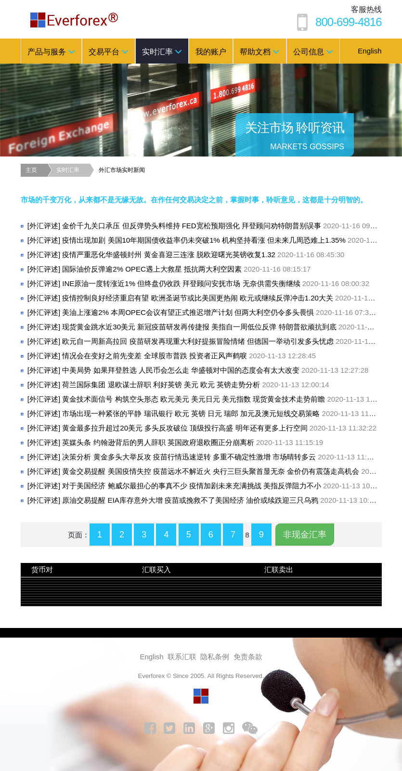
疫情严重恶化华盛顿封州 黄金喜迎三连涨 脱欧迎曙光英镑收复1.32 (186, 254)
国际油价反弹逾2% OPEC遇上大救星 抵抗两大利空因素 (169, 269)
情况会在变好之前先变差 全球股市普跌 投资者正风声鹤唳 (171, 356)
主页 (31, 170)
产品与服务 (51, 51)
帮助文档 (260, 51)
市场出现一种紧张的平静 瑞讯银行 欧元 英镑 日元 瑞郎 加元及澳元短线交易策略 (208, 413)
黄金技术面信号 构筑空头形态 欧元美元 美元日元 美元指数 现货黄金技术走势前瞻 (210, 399)
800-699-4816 (348, 21)
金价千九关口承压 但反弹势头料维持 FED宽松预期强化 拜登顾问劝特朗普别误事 (208, 226)
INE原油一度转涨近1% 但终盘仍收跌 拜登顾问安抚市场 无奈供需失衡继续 (198, 283)
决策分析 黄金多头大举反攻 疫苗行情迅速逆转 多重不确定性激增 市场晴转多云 (206, 457)
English (369, 51)
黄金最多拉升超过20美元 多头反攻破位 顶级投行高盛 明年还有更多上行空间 (201, 428)
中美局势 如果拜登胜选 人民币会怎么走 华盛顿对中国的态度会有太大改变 (197, 370)
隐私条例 (214, 657)
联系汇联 (182, 657)
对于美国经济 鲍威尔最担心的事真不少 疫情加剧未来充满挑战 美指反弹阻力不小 (208, 486)
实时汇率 (162, 51)
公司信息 (313, 51)
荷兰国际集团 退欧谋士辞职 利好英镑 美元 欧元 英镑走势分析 (178, 384)
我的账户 (210, 52)
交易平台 (109, 51)
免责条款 (247, 657)
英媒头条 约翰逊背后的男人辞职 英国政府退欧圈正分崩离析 (175, 442)
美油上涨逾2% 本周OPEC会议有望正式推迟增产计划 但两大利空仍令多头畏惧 (205, 312)
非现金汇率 (304, 534)
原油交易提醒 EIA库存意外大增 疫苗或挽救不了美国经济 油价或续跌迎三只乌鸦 (207, 500)
